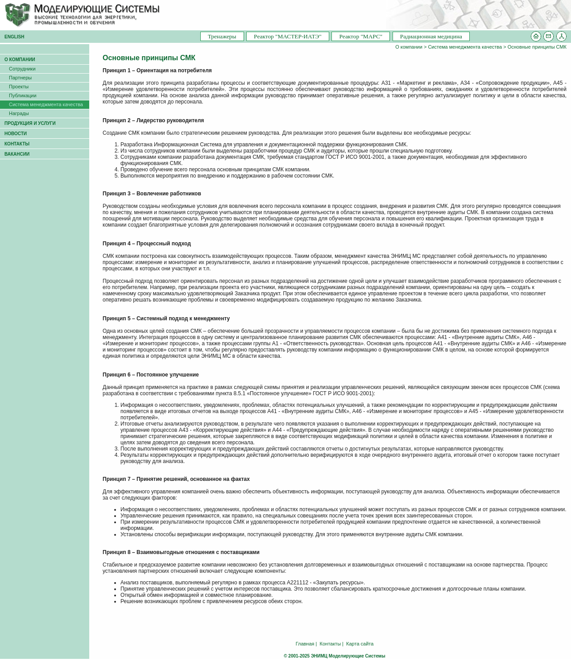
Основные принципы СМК (537, 47)
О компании (408, 47)
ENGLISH (14, 36)
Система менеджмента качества (465, 47)
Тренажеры (222, 36)
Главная (305, 643)
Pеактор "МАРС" (360, 36)
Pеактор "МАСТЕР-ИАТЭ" (288, 36)
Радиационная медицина (431, 36)
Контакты (330, 643)
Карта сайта (359, 643)
